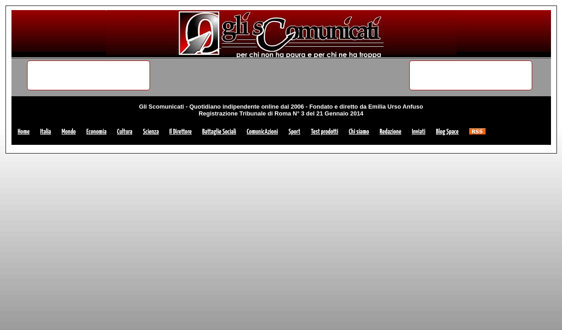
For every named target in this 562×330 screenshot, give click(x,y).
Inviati (418, 131)
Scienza (151, 131)
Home (24, 131)
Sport (294, 131)
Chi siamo (359, 131)
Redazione (390, 131)
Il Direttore (180, 131)
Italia (45, 131)
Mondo (68, 131)
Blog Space (447, 131)
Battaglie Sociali (219, 131)
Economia (96, 131)
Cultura (124, 131)
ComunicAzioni (262, 131)
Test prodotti (325, 131)
